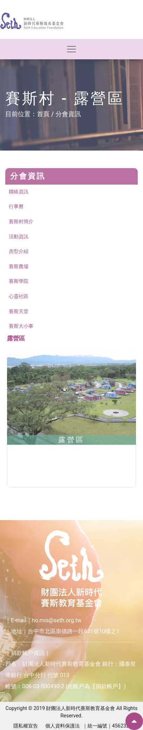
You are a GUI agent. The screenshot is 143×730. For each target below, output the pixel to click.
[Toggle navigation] (71, 49)
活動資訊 (18, 237)
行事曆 (16, 207)
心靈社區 (18, 296)
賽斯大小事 (21, 326)
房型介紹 (18, 251)
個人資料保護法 (62, 726)
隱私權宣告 (25, 726)
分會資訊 (68, 114)
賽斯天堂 (18, 311)
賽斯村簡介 (21, 222)
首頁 (43, 114)
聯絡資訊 (18, 192)
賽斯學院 (18, 281)
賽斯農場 (18, 267)
